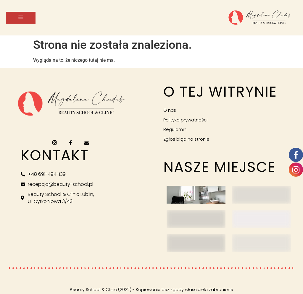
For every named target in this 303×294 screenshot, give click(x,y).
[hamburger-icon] (21, 18)
